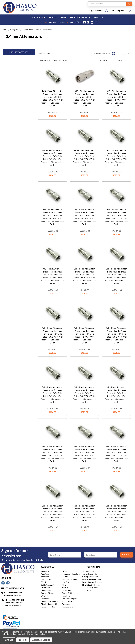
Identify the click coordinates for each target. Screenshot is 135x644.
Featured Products (48, 607)
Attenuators (46, 579)
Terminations (67, 607)
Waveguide (86, 582)
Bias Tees (45, 582)
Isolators (65, 577)
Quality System (93, 585)
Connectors (46, 590)
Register (120, 11)
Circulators (45, 587)
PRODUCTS (38, 17)
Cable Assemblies (48, 585)
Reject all (22, 639)
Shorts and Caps (68, 601)
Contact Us (97, 11)
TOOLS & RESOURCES (80, 17)
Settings (9, 639)
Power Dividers (68, 593)
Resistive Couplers (69, 598)
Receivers (66, 596)
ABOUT (98, 17)
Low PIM (65, 582)
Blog (90, 11)
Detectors (45, 598)
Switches (66, 604)
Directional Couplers (49, 601)
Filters (64, 571)
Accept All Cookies (41, 639)
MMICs (65, 587)
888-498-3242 (74, 22)
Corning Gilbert (47, 593)
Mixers (65, 585)
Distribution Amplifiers (50, 604)
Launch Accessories (70, 579)
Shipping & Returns (95, 582)
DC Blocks (45, 596)
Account (90, 571)
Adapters (45, 571)
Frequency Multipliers (71, 574)
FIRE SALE (86, 585)
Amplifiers (45, 574)
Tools (84, 571)
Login (112, 11)
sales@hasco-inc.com (55, 22)
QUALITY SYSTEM (57, 17)
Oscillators (66, 590)
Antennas (45, 577)
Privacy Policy (92, 587)
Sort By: (42, 54)
